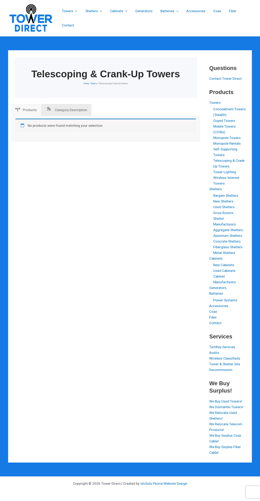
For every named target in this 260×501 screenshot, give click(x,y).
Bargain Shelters (225, 196)
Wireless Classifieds (224, 358)
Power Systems (225, 300)
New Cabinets (223, 265)
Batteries (165, 18)
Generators (141, 18)
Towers (69, 18)
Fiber (225, 18)
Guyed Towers (224, 121)
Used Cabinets (224, 271)
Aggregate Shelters (228, 230)
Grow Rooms (223, 213)
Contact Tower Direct (225, 79)
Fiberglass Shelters (228, 247)
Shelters (92, 18)
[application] (75, 18)
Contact (242, 18)
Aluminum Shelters (227, 236)
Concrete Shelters (227, 241)
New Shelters (223, 201)
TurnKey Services (222, 347)
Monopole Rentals (227, 143)
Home (86, 83)
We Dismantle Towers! (226, 407)
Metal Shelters (224, 253)
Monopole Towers (227, 138)
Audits (214, 353)
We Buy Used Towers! (225, 401)
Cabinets (116, 18)
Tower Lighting (224, 172)
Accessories (190, 18)
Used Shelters (224, 207)
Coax (211, 18)
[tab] (26, 110)
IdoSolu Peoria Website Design (163, 483)
